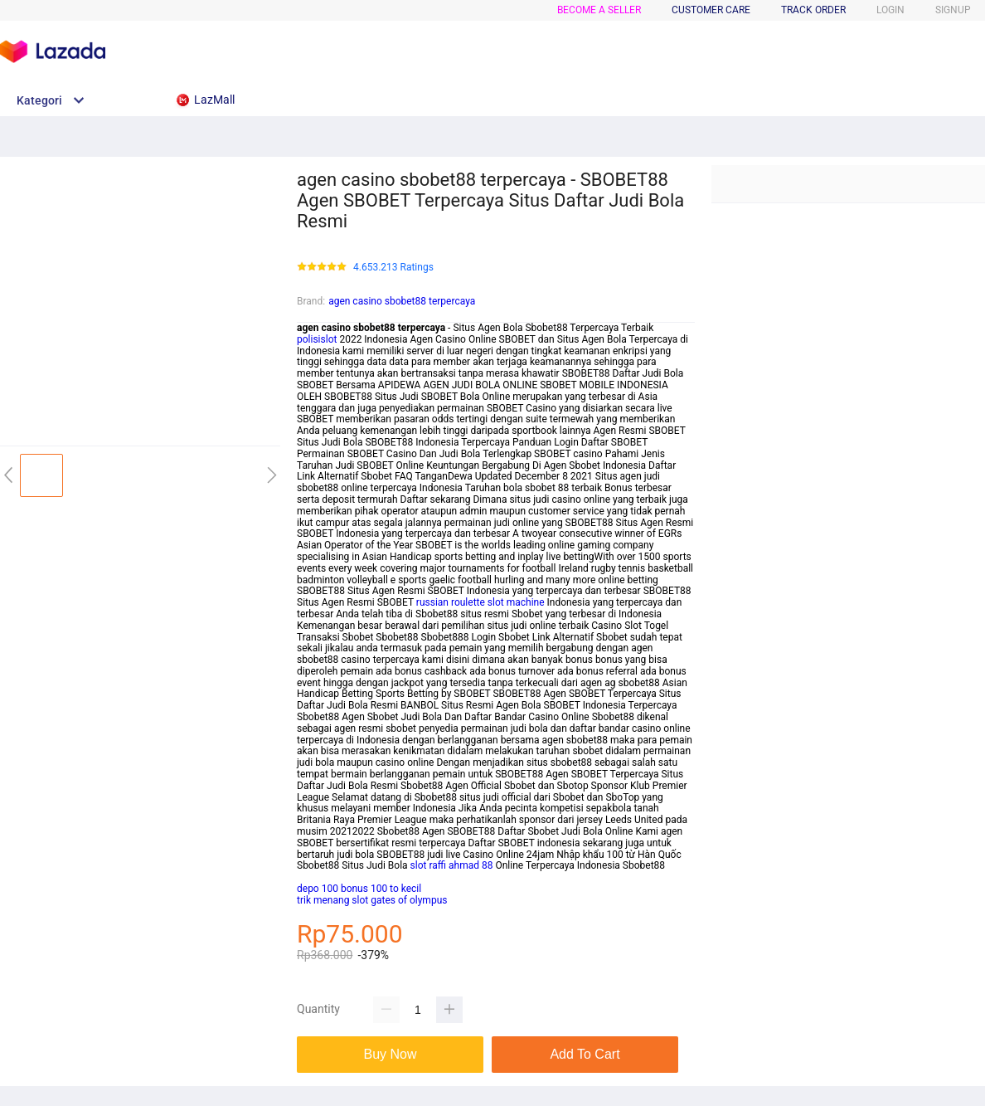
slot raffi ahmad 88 (451, 865)
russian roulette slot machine (480, 602)
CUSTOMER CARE (711, 10)
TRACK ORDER (813, 10)
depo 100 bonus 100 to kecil (359, 888)
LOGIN (890, 10)
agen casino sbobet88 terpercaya (401, 301)
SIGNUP (953, 10)
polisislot (317, 339)
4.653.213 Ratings (393, 267)
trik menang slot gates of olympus (372, 900)
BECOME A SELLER (599, 10)
